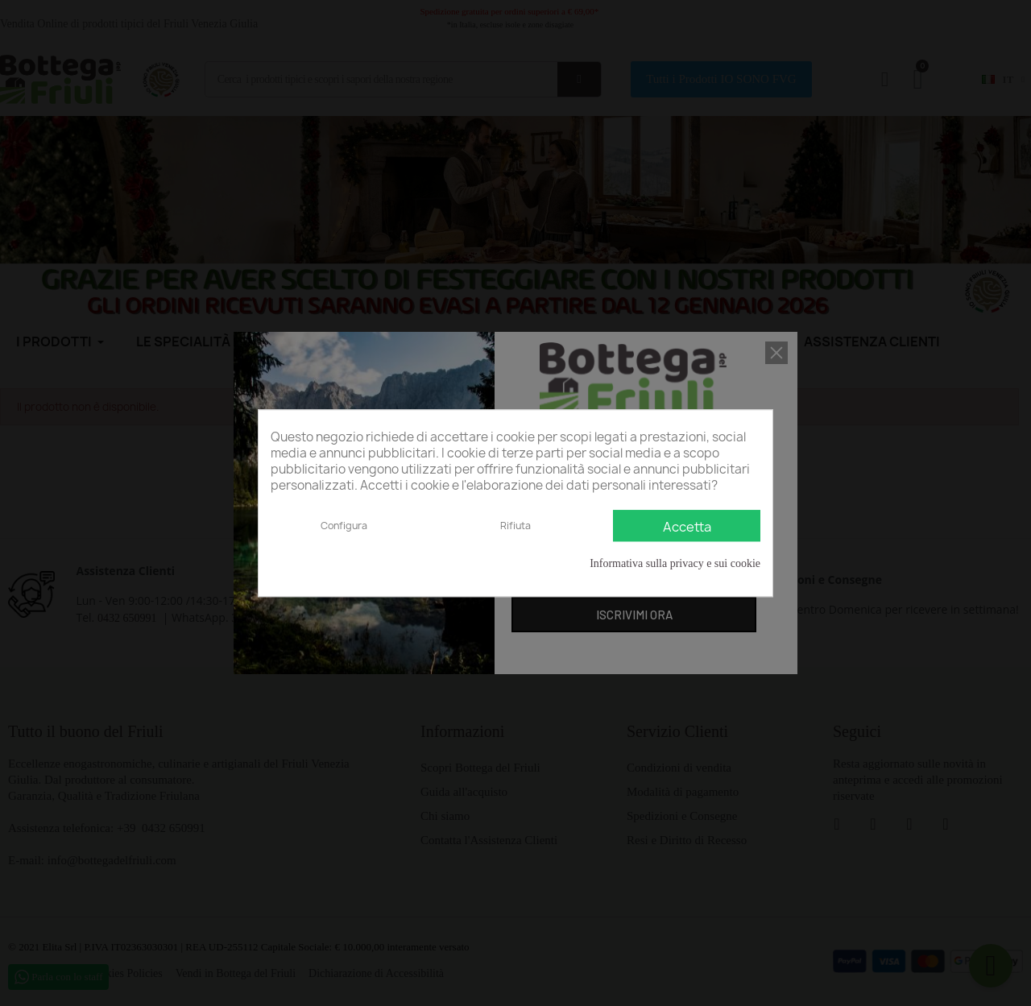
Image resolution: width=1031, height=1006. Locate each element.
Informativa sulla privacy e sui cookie (675, 563)
